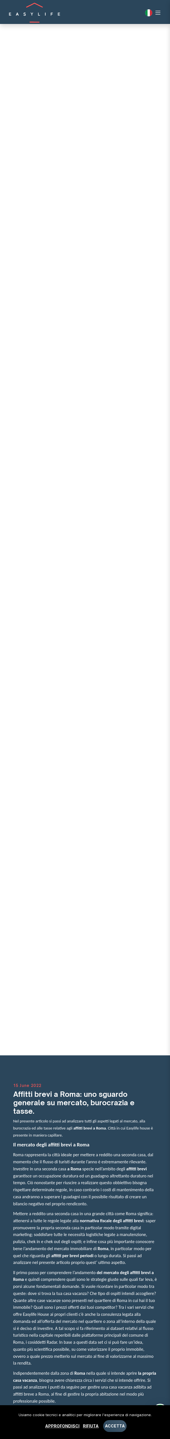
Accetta (115, 1425)
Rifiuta (91, 1425)
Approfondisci (62, 1425)
